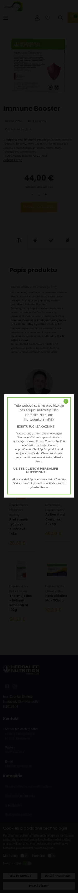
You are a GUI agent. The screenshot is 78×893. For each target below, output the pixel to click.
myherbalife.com (39, 487)
